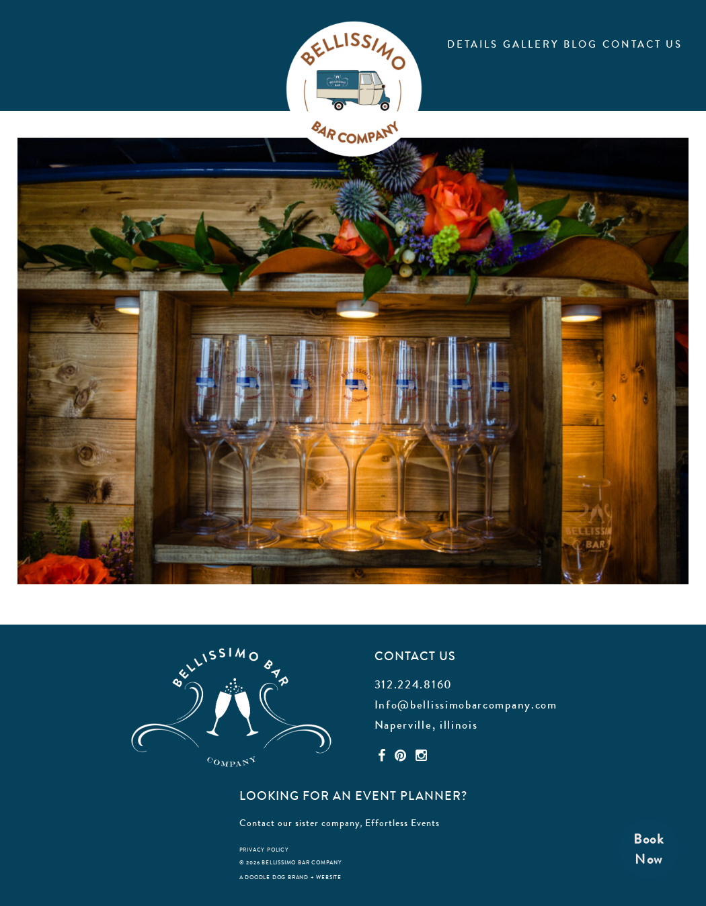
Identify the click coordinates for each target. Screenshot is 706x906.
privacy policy (264, 850)
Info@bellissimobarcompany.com (466, 704)
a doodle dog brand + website (290, 877)
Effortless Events (402, 822)
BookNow (648, 849)
